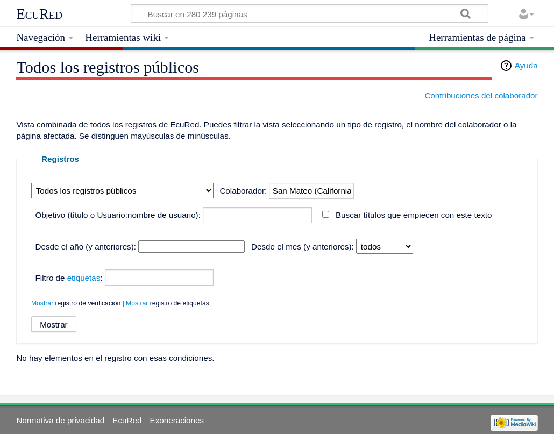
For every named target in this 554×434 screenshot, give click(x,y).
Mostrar (42, 303)
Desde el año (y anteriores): (85, 246)
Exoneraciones (177, 420)
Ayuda (526, 65)
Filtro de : (69, 277)
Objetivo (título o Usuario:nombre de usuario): (118, 214)
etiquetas (84, 277)
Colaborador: (243, 190)
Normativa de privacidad (60, 420)
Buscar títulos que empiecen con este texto (414, 214)
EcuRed (39, 14)
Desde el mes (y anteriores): (302, 246)
